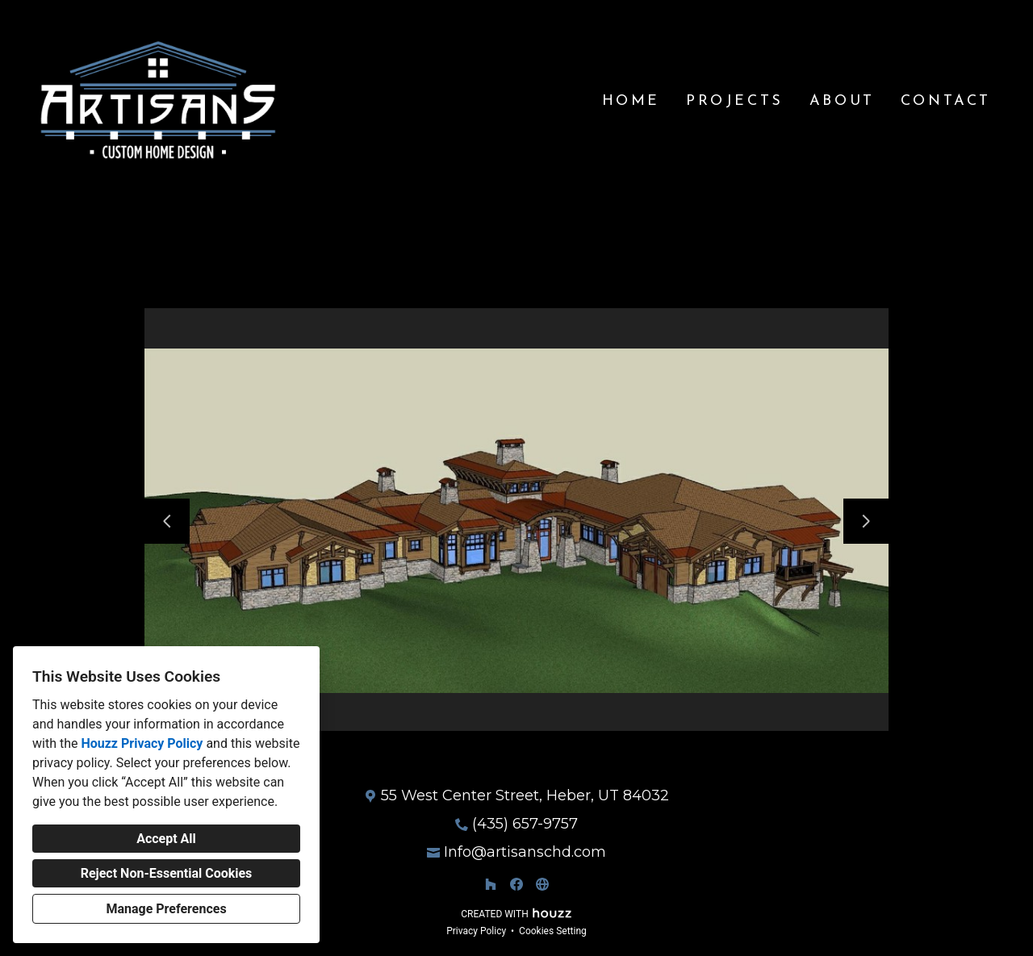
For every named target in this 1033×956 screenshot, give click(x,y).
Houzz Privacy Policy (142, 743)
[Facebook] (516, 884)
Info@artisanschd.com (525, 852)
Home (631, 101)
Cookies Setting (553, 931)
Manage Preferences (166, 908)
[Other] (542, 884)
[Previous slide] (167, 521)
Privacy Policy (476, 931)
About (842, 101)
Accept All (166, 838)
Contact (946, 101)
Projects (735, 101)
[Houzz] (490, 884)
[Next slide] (866, 521)
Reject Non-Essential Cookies (167, 873)
